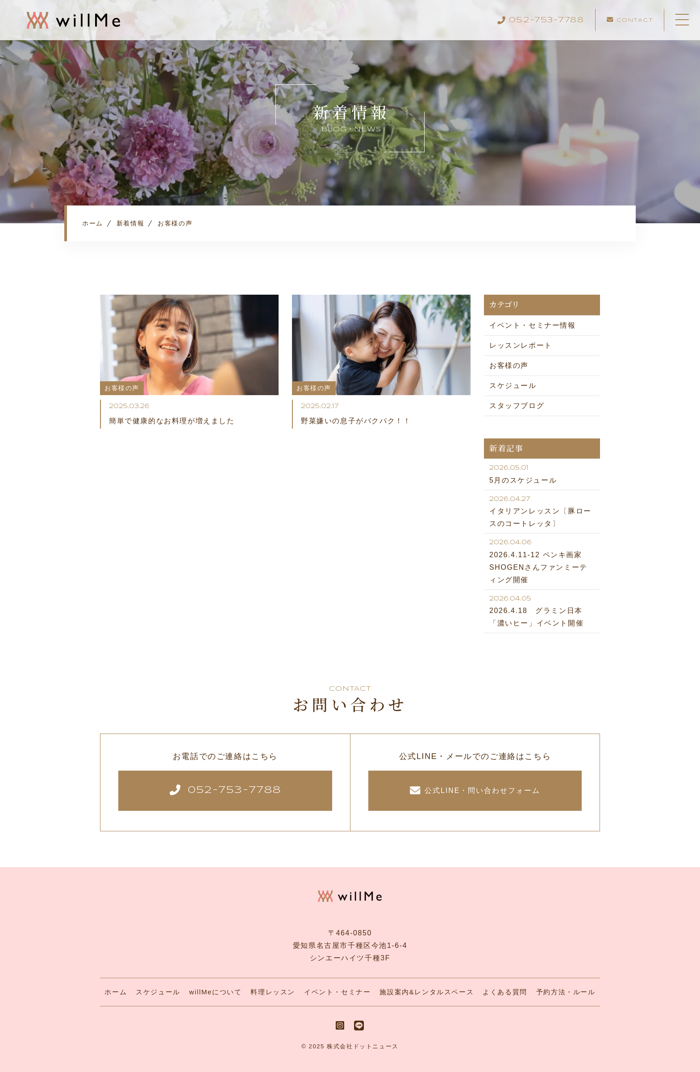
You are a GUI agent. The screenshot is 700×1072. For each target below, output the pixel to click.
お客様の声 (509, 365)
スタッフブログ (516, 405)
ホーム (115, 992)
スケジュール (513, 385)
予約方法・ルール (566, 992)
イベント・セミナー (337, 992)
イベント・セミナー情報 (532, 325)
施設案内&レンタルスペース (426, 992)
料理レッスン (272, 992)
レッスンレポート (520, 345)
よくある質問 (505, 992)
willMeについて (215, 992)
